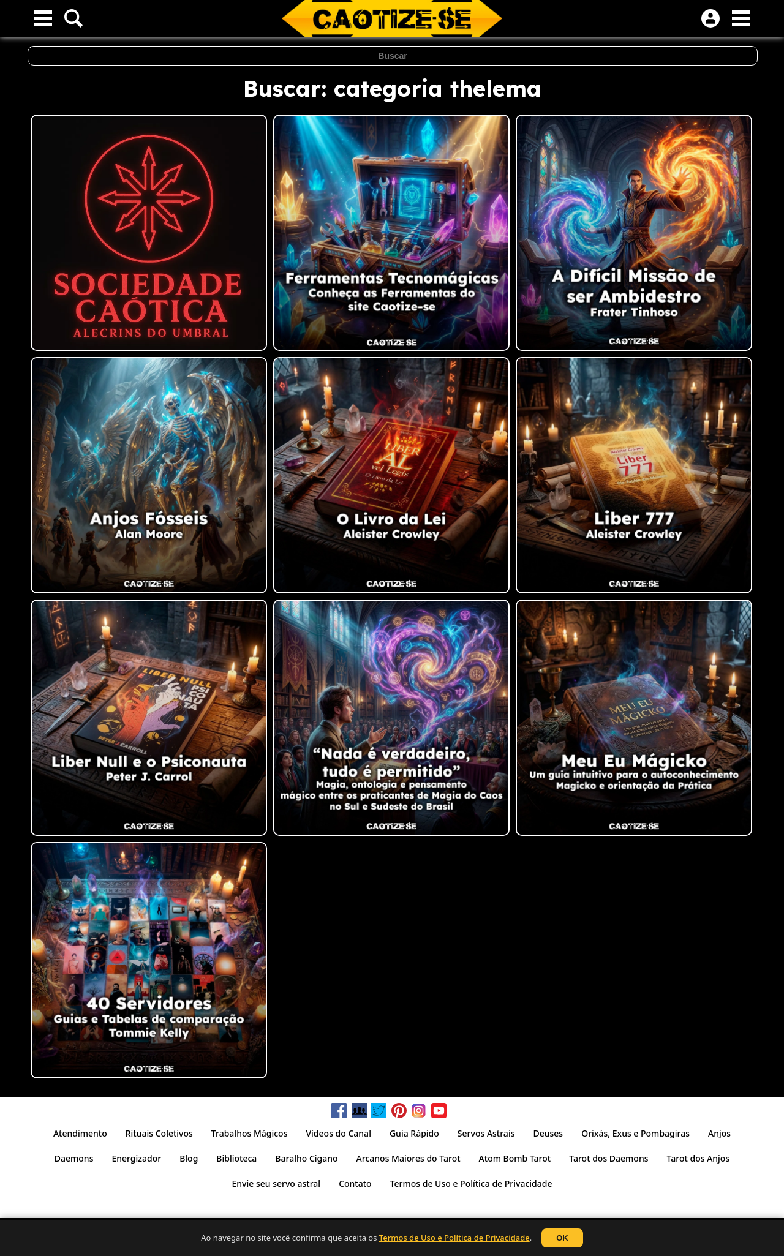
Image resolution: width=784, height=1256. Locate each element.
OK (562, 1238)
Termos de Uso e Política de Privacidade (454, 1237)
